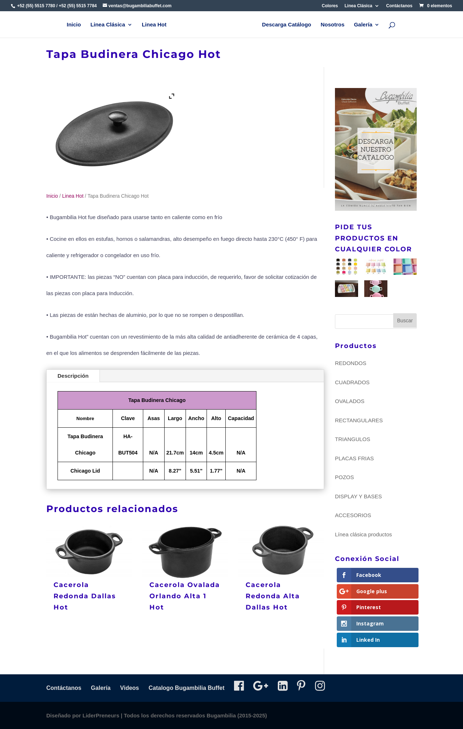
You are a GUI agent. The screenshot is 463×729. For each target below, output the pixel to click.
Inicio (74, 25)
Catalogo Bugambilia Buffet (187, 688)
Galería (363, 25)
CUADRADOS (352, 382)
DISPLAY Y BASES (358, 496)
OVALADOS (349, 401)
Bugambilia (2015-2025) (237, 715)
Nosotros (332, 25)
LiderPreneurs (100, 715)
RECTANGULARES (359, 420)
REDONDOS (350, 363)
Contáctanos (399, 6)
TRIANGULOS (352, 439)
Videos (129, 688)
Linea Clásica (359, 6)
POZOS (344, 477)
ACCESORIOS (353, 515)
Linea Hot (154, 25)
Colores (330, 6)
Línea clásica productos (363, 534)
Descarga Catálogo (286, 25)
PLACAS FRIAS (354, 458)
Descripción (73, 376)
